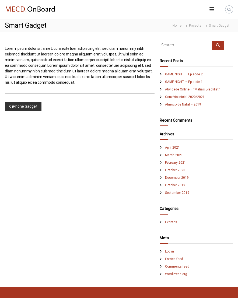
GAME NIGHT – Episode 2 (184, 74)
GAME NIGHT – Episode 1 (184, 82)
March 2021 (174, 155)
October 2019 (175, 185)
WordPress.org (176, 274)
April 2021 (172, 147)
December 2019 (177, 178)
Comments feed (177, 266)
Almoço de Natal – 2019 (183, 104)
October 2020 (175, 170)
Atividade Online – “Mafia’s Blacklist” (192, 89)
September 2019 (177, 193)
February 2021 (175, 162)
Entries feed (174, 259)
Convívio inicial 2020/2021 (185, 97)
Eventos (171, 222)
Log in (169, 251)
